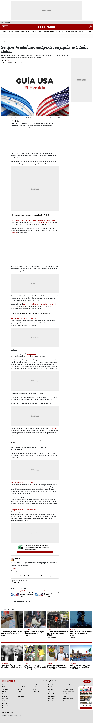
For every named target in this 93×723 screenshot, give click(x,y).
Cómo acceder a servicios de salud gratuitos (39, 576)
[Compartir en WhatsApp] (12, 121)
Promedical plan (30, 510)
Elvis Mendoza (27, 635)
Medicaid (14, 233)
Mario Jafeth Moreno (28, 671)
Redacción (3, 635)
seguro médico (31, 354)
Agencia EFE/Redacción (6, 669)
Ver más (15, 568)
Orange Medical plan (17, 510)
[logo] (9, 681)
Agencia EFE (73, 671)
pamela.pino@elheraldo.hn (18, 571)
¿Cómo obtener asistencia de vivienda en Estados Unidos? (30, 215)
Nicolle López (47, 596)
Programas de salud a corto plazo (22, 483)
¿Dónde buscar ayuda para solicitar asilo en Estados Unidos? (31, 313)
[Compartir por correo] (18, 121)
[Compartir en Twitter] (21, 121)
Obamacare (53, 428)
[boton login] (90, 27)
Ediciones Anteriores (85, 708)
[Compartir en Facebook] (15, 121)
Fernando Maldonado (51, 637)
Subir (87, 681)
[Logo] (46, 27)
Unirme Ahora (36, 552)
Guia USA (22, 576)
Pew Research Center (42, 222)
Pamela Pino (6, 60)
